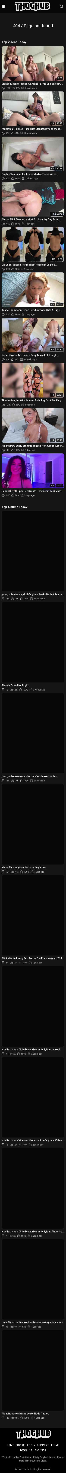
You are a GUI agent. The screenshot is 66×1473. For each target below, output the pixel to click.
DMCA (23, 1450)
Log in (31, 1445)
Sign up (21, 1445)
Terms (55, 1445)
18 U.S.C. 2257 (37, 1450)
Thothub (27, 1469)
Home (10, 1445)
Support (43, 1445)
